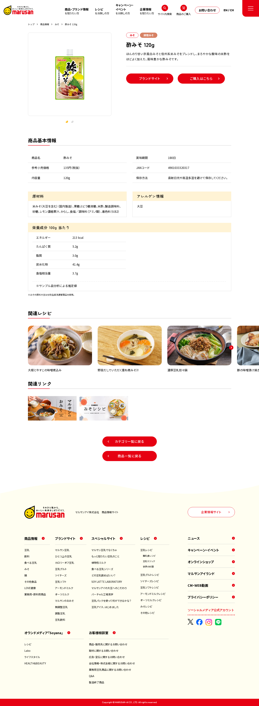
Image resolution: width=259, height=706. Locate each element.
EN (226, 10)
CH (232, 10)
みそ (57, 24)
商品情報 (44, 24)
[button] (72, 122)
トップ (31, 24)
